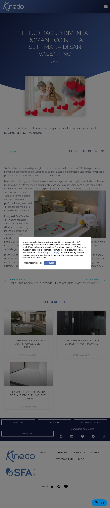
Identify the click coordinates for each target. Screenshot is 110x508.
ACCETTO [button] (50, 263)
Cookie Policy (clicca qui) (47, 252)
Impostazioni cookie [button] (32, 263)
